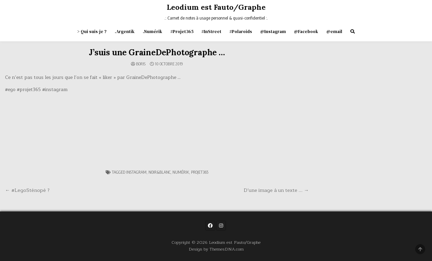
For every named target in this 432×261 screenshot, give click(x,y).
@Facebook (306, 31)
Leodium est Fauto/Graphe (216, 7)
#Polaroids (241, 31)
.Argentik (125, 31)
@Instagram (273, 31)
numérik (180, 172)
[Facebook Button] (210, 225)
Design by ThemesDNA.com (216, 249)
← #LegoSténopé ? (27, 190)
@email (334, 31)
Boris (140, 64)
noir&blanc (159, 172)
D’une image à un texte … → (276, 190)
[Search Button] (352, 31)
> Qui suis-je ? (92, 31)
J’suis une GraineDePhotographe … (157, 52)
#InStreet (211, 31)
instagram (136, 172)
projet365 (199, 172)
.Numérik (152, 31)
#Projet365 (181, 31)
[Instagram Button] (221, 225)
